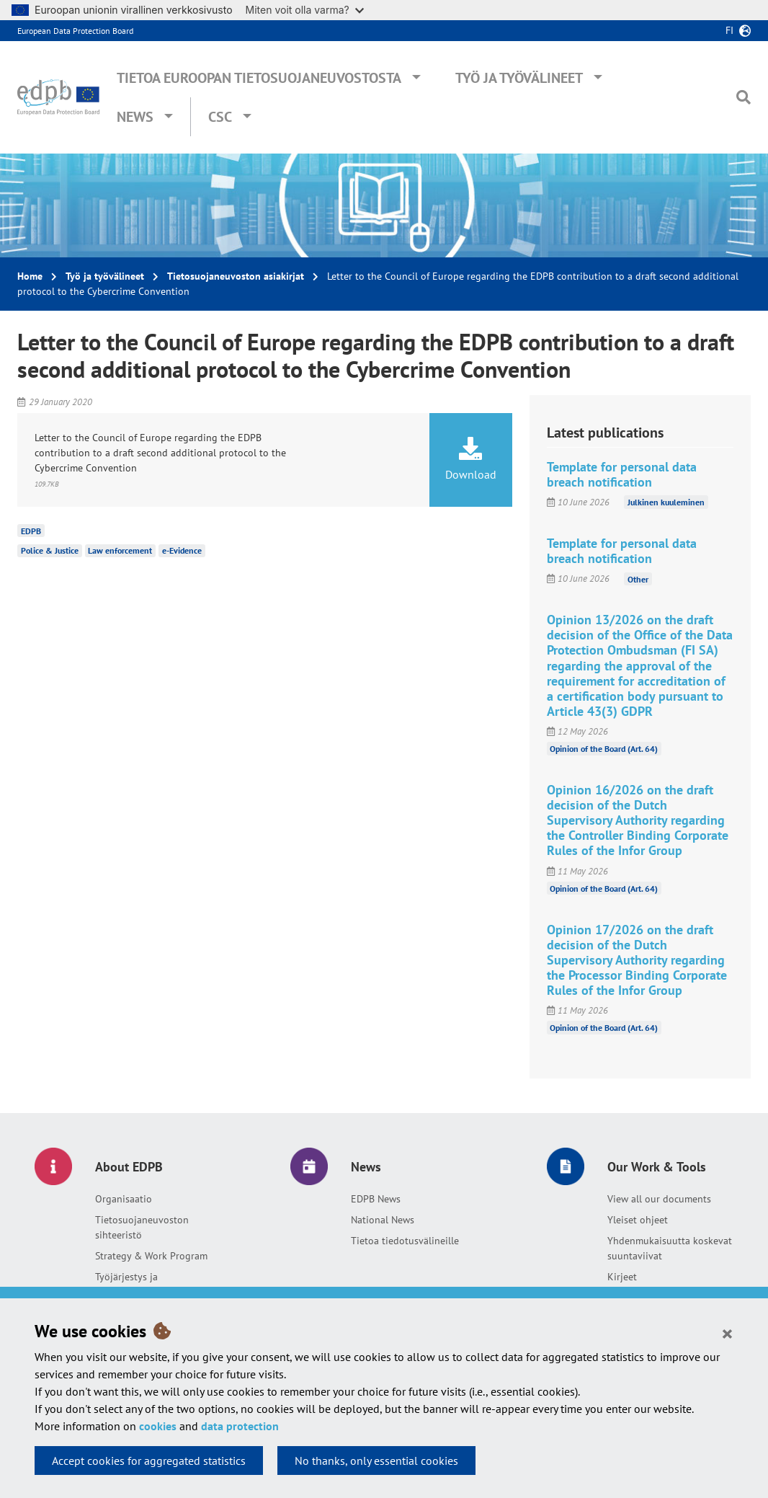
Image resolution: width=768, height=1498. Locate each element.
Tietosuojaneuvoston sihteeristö (142, 1227)
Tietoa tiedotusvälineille (405, 1240)
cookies (158, 1426)
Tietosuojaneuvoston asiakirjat (235, 276)
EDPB (31, 530)
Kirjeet (622, 1276)
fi (729, 30)
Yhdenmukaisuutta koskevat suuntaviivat (669, 1248)
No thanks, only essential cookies (376, 1460)
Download (470, 459)
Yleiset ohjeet (637, 1219)
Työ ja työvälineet (519, 77)
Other (638, 578)
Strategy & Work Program (151, 1255)
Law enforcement (120, 550)
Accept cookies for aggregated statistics (149, 1460)
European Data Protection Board (75, 30)
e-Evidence (182, 550)
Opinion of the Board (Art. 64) (604, 748)
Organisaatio (123, 1198)
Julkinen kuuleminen (666, 502)
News (135, 116)
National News (382, 1219)
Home (30, 276)
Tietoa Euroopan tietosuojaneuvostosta (259, 77)
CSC (220, 116)
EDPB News (376, 1198)
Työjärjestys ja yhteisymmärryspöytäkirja (152, 1284)
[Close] (727, 1332)
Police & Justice (50, 550)
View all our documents (659, 1198)
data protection (240, 1426)
